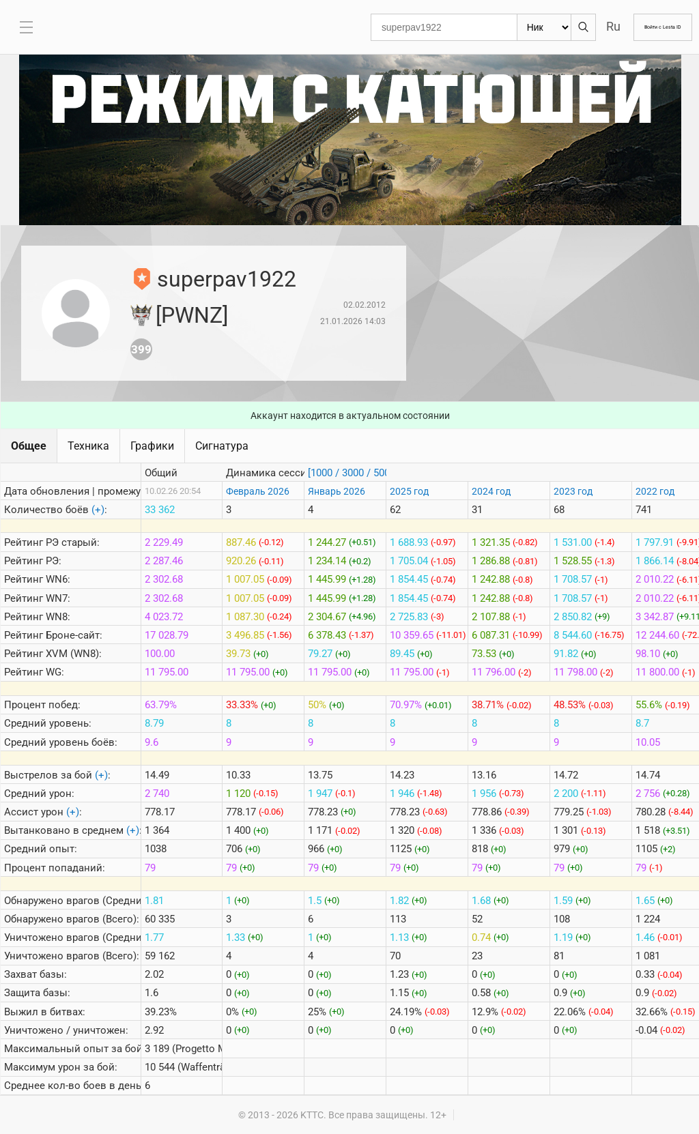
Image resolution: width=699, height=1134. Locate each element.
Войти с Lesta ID (645, 27)
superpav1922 (226, 279)
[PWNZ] (192, 315)
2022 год (655, 491)
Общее (28, 445)
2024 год (491, 491)
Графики (152, 445)
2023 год (573, 491)
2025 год (409, 491)
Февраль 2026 (257, 491)
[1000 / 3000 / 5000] (353, 473)
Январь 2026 (336, 491)
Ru (579, 26)
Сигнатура (221, 445)
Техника (88, 445)
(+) (97, 510)
